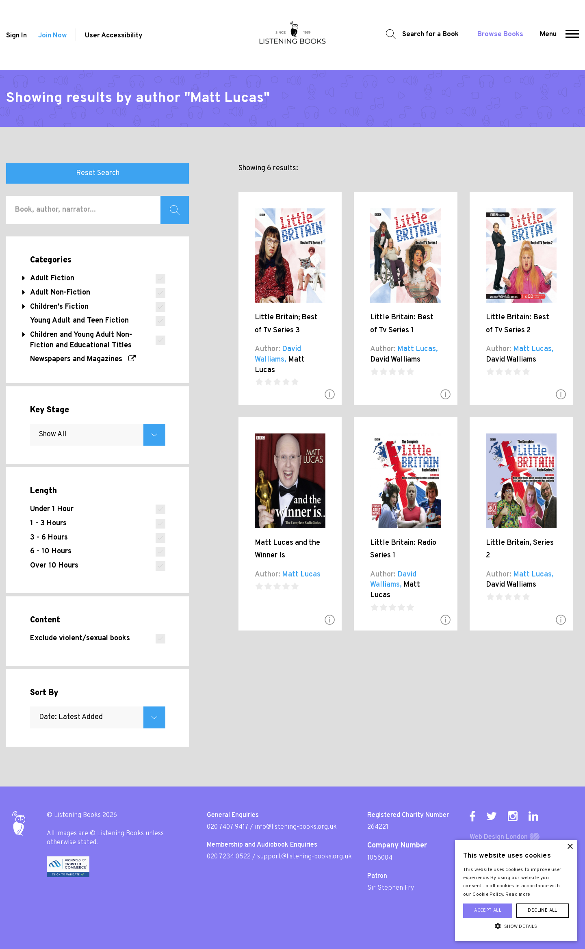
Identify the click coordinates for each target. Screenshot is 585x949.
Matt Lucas (416, 349)
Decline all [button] (542, 910)
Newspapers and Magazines (83, 359)
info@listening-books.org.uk (296, 827)
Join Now (52, 35)
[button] (572, 35)
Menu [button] (548, 34)
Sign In (16, 35)
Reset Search (97, 173)
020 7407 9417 (227, 827)
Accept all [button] (487, 910)
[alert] (516, 890)
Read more (518, 894)
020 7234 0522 (229, 857)
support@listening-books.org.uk (304, 857)
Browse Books (500, 34)
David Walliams (395, 359)
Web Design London (499, 837)
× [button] (570, 847)
